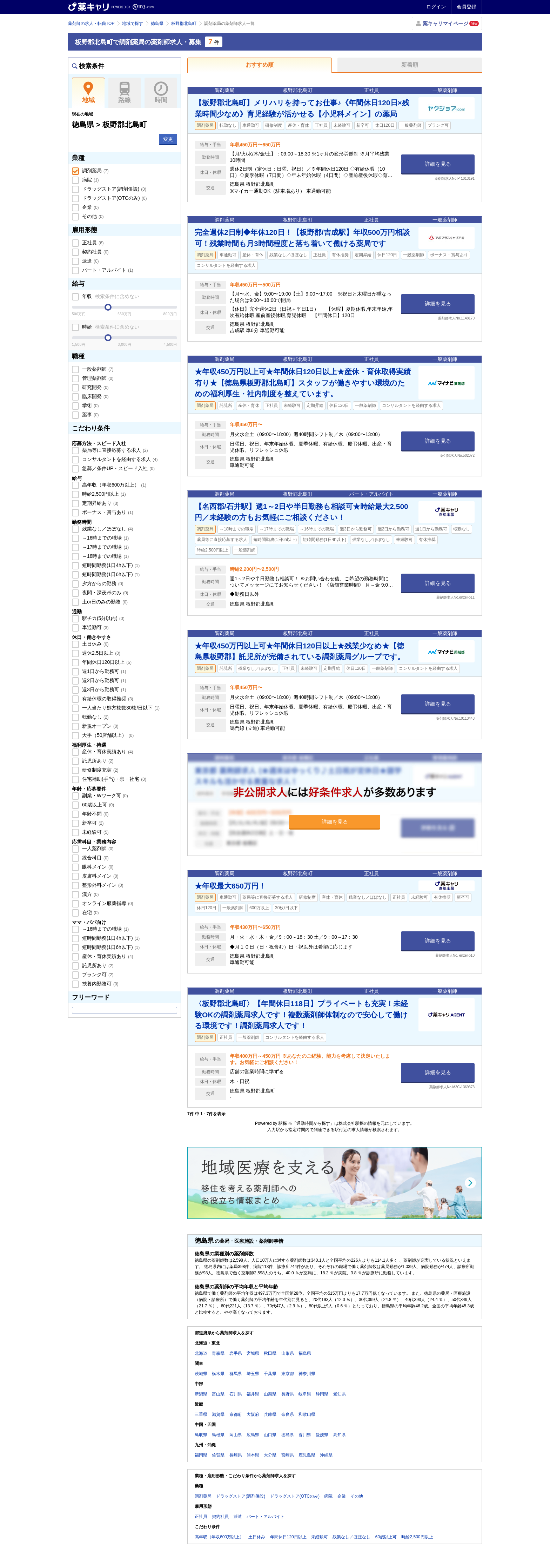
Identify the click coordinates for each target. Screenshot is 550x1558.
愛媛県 (322, 1434)
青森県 (218, 1353)
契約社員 (95, 252)
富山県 (218, 1394)
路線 (125, 93)
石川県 (235, 1394)
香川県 (305, 1434)
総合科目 (95, 857)
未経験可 (95, 832)
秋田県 (270, 1353)
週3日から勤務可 (103, 689)
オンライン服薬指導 (107, 903)
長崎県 (235, 1455)
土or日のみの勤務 (104, 602)
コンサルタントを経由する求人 (119, 459)
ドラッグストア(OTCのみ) (114, 198)
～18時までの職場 (105, 556)
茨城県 (201, 1373)
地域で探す (132, 23)
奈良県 (287, 1414)
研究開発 (95, 387)
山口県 (270, 1434)
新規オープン (100, 726)
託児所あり (97, 761)
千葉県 (270, 1373)
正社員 (92, 242)
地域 (88, 93)
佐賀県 (218, 1455)
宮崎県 (287, 1455)
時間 (161, 93)
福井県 (253, 1394)
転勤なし (95, 717)
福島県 (305, 1353)
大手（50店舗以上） (107, 735)
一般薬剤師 (97, 369)
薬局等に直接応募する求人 (114, 450)
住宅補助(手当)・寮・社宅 (113, 779)
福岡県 (201, 1455)
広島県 (253, 1434)
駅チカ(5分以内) (103, 618)
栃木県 (218, 1373)
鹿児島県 (307, 1455)
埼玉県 (253, 1373)
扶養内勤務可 (100, 983)
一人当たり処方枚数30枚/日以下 (120, 708)
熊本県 (253, 1455)
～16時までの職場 (105, 538)
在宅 (90, 912)
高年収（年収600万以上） (113, 485)
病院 (90, 180)
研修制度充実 (100, 770)
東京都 (287, 1373)
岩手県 (235, 1353)
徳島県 (157, 23)
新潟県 (201, 1394)
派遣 (90, 261)
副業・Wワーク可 (104, 795)
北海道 (201, 1353)
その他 (92, 216)
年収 (110, 296)
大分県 (270, 1455)
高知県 (339, 1434)
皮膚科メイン (100, 876)
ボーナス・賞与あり (107, 512)
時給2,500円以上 (103, 494)
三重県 (201, 1414)
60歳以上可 (97, 804)
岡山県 (235, 1434)
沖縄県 (326, 1455)
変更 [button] (168, 139)
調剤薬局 (95, 170)
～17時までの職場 (105, 547)
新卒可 (92, 823)
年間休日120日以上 (106, 662)
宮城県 (253, 1353)
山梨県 (270, 1394)
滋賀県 (218, 1414)
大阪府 (253, 1414)
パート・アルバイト (107, 270)
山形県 (287, 1353)
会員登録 (466, 6)
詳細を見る (438, 164)
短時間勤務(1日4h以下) (110, 565)
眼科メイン (97, 867)
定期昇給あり (100, 503)
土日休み (95, 644)
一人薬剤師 (97, 848)
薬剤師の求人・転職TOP (91, 23)
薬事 (90, 414)
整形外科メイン (102, 885)
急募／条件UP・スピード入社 (118, 468)
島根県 (218, 1434)
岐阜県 (305, 1394)
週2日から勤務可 (103, 680)
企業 (90, 207)
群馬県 (235, 1373)
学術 (90, 405)
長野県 (287, 1394)
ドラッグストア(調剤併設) (113, 189)
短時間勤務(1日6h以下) (110, 574)
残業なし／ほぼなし (107, 529)
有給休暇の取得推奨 (107, 698)
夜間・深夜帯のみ (104, 592)
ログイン (436, 6)
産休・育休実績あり (107, 751)
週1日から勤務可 (103, 671)
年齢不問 (95, 814)
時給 (110, 327)
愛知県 (339, 1394)
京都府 (235, 1414)
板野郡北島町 (183, 23)
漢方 (90, 894)
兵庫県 (270, 1414)
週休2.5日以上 (100, 653)
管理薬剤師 (97, 378)
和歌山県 (307, 1414)
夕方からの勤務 (102, 583)
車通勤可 (95, 627)
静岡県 (322, 1394)
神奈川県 (307, 1373)
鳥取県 (201, 1434)
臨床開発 (95, 396)
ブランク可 (97, 974)
